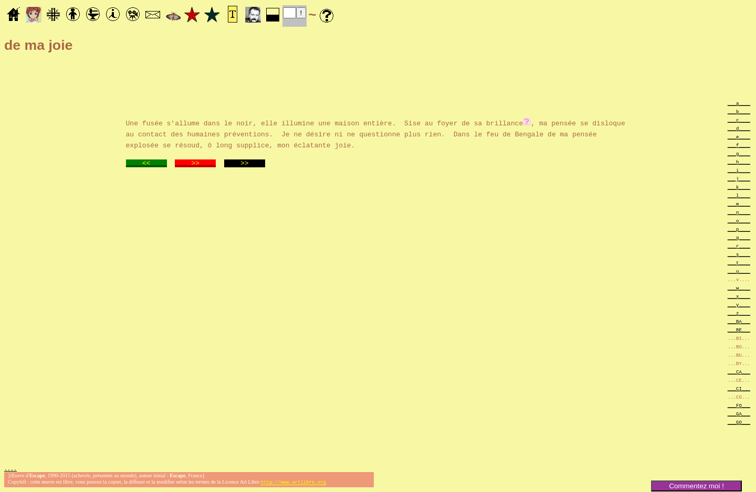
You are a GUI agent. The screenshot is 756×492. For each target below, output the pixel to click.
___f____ (739, 145)
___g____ (739, 153)
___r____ (739, 245)
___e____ (739, 136)
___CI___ (739, 388)
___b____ (739, 111)
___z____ (739, 312)
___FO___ (739, 405)
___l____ (739, 195)
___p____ (739, 229)
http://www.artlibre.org (293, 483)
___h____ (739, 161)
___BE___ (739, 329)
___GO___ (739, 422)
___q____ (739, 237)
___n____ (739, 212)
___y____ (739, 304)
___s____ (739, 254)
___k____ (739, 187)
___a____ (739, 103)
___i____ (739, 170)
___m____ (739, 203)
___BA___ (739, 321)
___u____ (739, 271)
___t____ (739, 262)
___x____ (739, 296)
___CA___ (739, 371)
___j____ (739, 178)
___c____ (739, 119)
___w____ (739, 287)
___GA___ (739, 413)
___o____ (739, 220)
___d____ (739, 128)
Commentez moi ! (696, 486)
